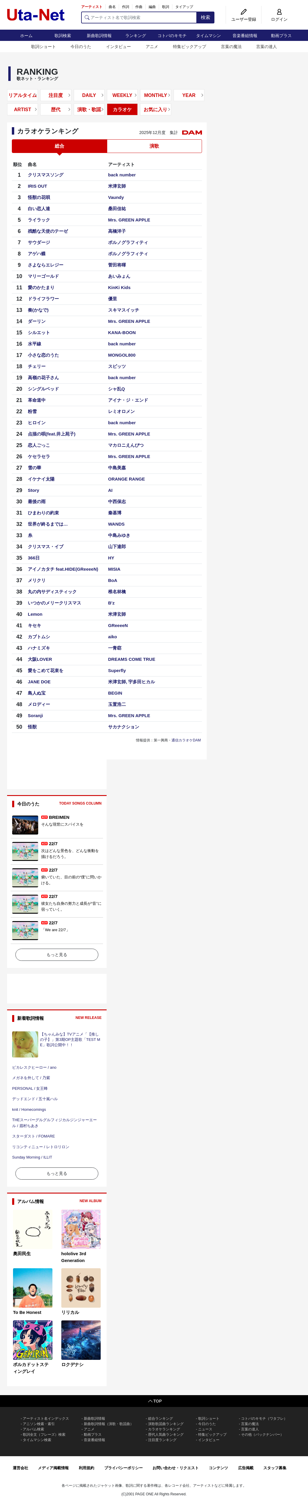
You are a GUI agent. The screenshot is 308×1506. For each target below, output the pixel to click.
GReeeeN (118, 625)
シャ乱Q (116, 388)
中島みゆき (119, 535)
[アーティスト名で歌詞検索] (139, 17)
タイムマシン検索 (37, 1440)
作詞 (125, 7)
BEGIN (115, 692)
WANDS (116, 524)
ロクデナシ (72, 1364)
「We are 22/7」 (55, 930)
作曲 (138, 7)
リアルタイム (22, 95)
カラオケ (122, 109)
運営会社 (20, 1468)
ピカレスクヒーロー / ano (34, 1067)
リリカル (70, 1312)
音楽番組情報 (244, 35)
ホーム (26, 35)
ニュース (205, 1429)
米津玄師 (117, 186)
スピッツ (117, 366)
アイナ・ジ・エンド (128, 400)
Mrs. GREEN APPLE (129, 219)
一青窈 (114, 647)
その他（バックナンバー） (262, 1434)
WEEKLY (122, 95)
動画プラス (281, 35)
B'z (111, 602)
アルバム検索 (33, 1429)
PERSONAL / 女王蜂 (30, 1088)
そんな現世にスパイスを (62, 824)
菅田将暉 (117, 264)
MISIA (114, 569)
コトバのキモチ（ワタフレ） (264, 1418)
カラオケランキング (164, 1429)
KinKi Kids (119, 287)
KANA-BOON (122, 332)
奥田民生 (22, 1253)
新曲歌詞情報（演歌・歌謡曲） (109, 1424)
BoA (112, 580)
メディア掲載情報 (53, 1468)
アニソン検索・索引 (39, 1424)
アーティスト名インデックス (46, 1418)
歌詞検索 (62, 35)
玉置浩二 (117, 704)
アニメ (152, 46)
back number (122, 174)
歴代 (55, 109)
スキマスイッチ (123, 309)
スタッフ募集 (274, 1468)
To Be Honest (27, 1312)
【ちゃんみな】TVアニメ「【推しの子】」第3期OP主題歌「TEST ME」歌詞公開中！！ (70, 1039)
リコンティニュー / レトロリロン (40, 1147)
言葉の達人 (266, 46)
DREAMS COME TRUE (131, 659)
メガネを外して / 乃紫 (31, 1078)
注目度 (56, 95)
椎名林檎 (117, 591)
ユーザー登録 (243, 19)
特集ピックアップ (189, 46)
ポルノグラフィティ (128, 242)
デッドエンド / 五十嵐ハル (35, 1099)
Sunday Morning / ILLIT (32, 1157)
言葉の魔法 (231, 46)
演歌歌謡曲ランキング (166, 1424)
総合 (59, 146)
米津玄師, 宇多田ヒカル (131, 681)
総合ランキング (160, 1418)
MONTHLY (155, 95)
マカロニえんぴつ (126, 445)
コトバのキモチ (172, 35)
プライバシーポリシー (123, 1468)
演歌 (154, 146)
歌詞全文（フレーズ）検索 (44, 1434)
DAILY (89, 95)
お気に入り (155, 109)
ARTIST (22, 109)
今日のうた (80, 46)
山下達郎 (117, 546)
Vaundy (116, 197)
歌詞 (165, 7)
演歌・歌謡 (89, 109)
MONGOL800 (122, 355)
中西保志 (117, 501)
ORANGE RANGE (126, 478)
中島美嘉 (117, 467)
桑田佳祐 (117, 208)
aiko (112, 636)
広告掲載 (246, 1468)
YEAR (188, 95)
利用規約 (86, 1468)
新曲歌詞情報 (99, 35)
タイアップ (184, 7)
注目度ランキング (162, 1440)
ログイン (279, 19)
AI (110, 490)
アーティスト (91, 7)
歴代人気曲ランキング (166, 1434)
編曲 (152, 7)
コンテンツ (218, 1468)
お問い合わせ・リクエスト (176, 1468)
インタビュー (118, 46)
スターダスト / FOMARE (33, 1136)
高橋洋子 (117, 231)
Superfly (117, 670)
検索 (205, 17)
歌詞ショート (43, 46)
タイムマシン (208, 35)
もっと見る (56, 955)
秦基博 (114, 512)
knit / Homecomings (29, 1109)
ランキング (135, 35)
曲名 (112, 7)
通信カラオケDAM (186, 740)
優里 (112, 298)
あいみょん (119, 276)
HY (111, 557)
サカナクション (123, 726)
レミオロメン (121, 411)
